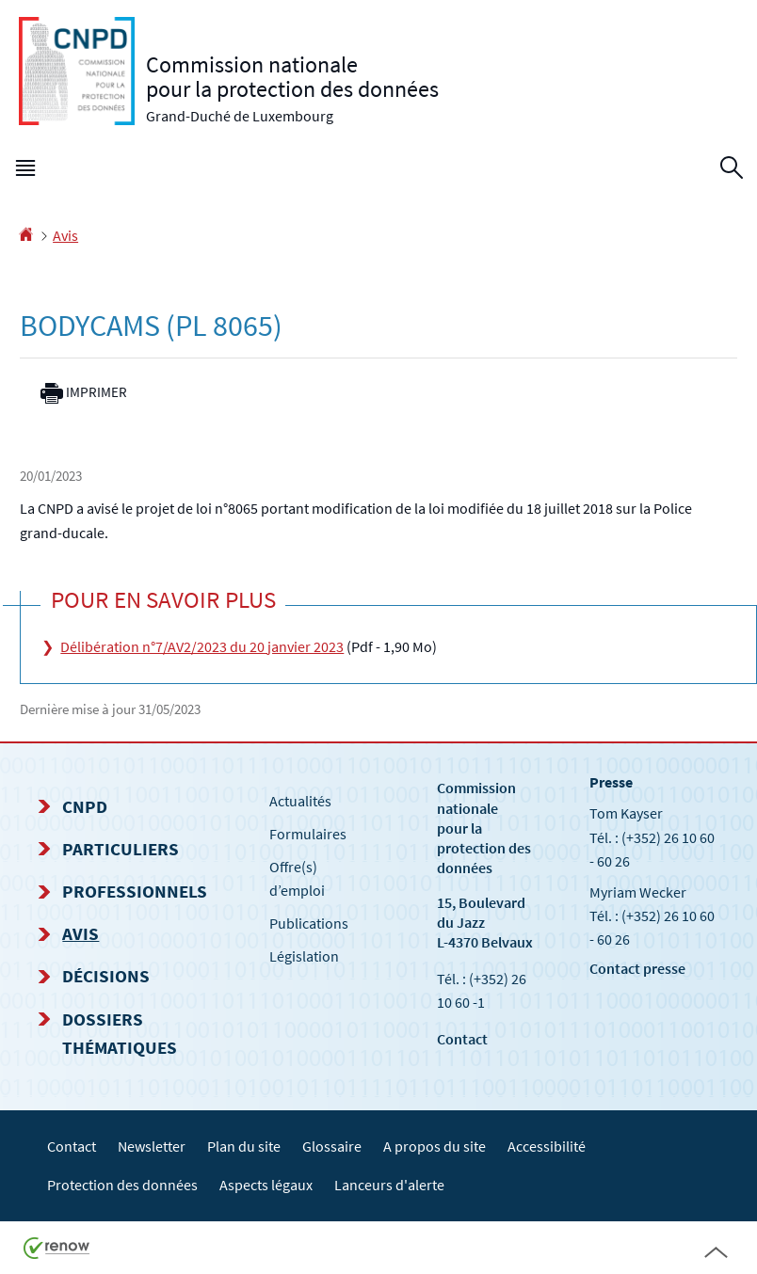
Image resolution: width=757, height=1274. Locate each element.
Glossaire (332, 1146)
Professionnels (134, 891)
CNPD (84, 806)
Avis (65, 235)
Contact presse (637, 968)
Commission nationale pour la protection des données (484, 827)
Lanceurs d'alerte (389, 1184)
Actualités (300, 800)
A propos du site (434, 1146)
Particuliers (120, 848)
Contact (462, 1038)
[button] (25, 172)
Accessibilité (546, 1146)
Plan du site (244, 1146)
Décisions (106, 975)
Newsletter (151, 1146)
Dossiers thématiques (119, 1033)
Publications (308, 923)
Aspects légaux (266, 1184)
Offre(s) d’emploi (297, 878)
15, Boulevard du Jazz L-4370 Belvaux (485, 922)
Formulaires (307, 833)
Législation (304, 956)
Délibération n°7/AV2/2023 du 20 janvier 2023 (202, 646)
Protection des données (122, 1184)
